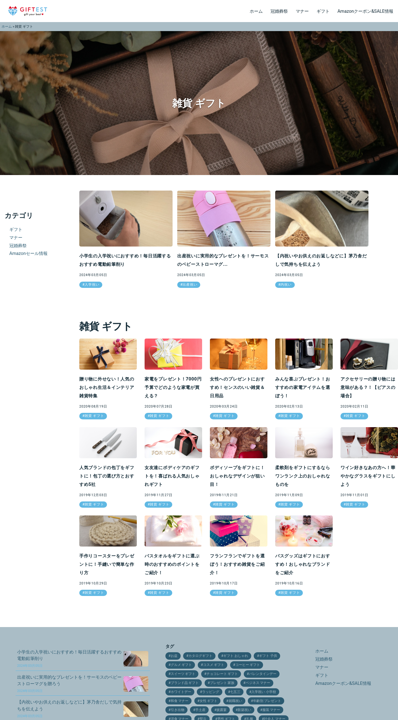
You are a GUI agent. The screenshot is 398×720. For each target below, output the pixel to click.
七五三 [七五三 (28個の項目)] (235, 692)
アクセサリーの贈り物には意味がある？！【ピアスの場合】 (368, 387)
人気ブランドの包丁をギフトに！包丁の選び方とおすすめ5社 (106, 476)
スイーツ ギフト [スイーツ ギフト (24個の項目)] (183, 674)
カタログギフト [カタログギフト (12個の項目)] (200, 656)
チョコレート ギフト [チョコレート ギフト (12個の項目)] (222, 674)
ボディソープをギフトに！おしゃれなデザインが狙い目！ (237, 476)
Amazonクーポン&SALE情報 (365, 11)
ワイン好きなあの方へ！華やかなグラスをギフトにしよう (368, 476)
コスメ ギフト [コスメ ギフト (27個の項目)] (213, 665)
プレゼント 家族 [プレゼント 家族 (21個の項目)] (222, 683)
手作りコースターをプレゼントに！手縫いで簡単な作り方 (106, 564)
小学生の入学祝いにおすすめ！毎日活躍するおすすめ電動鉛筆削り (69, 658)
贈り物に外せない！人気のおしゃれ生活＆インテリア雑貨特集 (106, 387)
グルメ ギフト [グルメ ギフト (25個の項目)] (181, 665)
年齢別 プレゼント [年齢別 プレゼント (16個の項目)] (267, 701)
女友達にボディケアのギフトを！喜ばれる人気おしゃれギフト (172, 476)
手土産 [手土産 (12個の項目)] (200, 710)
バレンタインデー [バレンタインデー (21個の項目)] (262, 674)
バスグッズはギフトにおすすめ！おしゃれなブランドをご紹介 (302, 564)
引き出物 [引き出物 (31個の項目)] (177, 710)
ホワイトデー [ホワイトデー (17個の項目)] (181, 692)
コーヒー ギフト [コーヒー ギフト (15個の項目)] (247, 665)
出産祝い (190, 285)
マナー (302, 11)
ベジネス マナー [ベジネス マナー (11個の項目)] (258, 683)
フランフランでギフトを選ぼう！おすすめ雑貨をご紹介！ (237, 564)
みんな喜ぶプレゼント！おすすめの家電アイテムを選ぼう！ (302, 387)
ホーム (256, 11)
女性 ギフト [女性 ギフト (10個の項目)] (209, 701)
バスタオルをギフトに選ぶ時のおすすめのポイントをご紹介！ (172, 564)
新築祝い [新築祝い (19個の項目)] (244, 710)
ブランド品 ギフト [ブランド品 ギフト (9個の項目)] (185, 683)
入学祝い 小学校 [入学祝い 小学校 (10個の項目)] (263, 692)
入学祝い (92, 285)
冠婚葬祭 (279, 11)
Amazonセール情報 (28, 253)
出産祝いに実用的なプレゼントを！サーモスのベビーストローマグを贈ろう (69, 684)
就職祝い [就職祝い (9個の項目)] (235, 701)
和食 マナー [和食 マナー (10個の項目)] (180, 701)
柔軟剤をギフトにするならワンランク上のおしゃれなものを (302, 476)
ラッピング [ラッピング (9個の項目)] (210, 692)
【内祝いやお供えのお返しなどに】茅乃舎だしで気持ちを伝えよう (69, 708)
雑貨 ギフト (94, 416)
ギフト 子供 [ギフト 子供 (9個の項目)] (268, 656)
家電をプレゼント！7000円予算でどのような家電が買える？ (173, 387)
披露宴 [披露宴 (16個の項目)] (221, 710)
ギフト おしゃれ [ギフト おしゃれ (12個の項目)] (235, 656)
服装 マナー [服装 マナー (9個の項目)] (271, 710)
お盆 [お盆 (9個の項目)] (174, 656)
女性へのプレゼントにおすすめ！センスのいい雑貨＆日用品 (237, 387)
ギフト (323, 11)
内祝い (285, 285)
